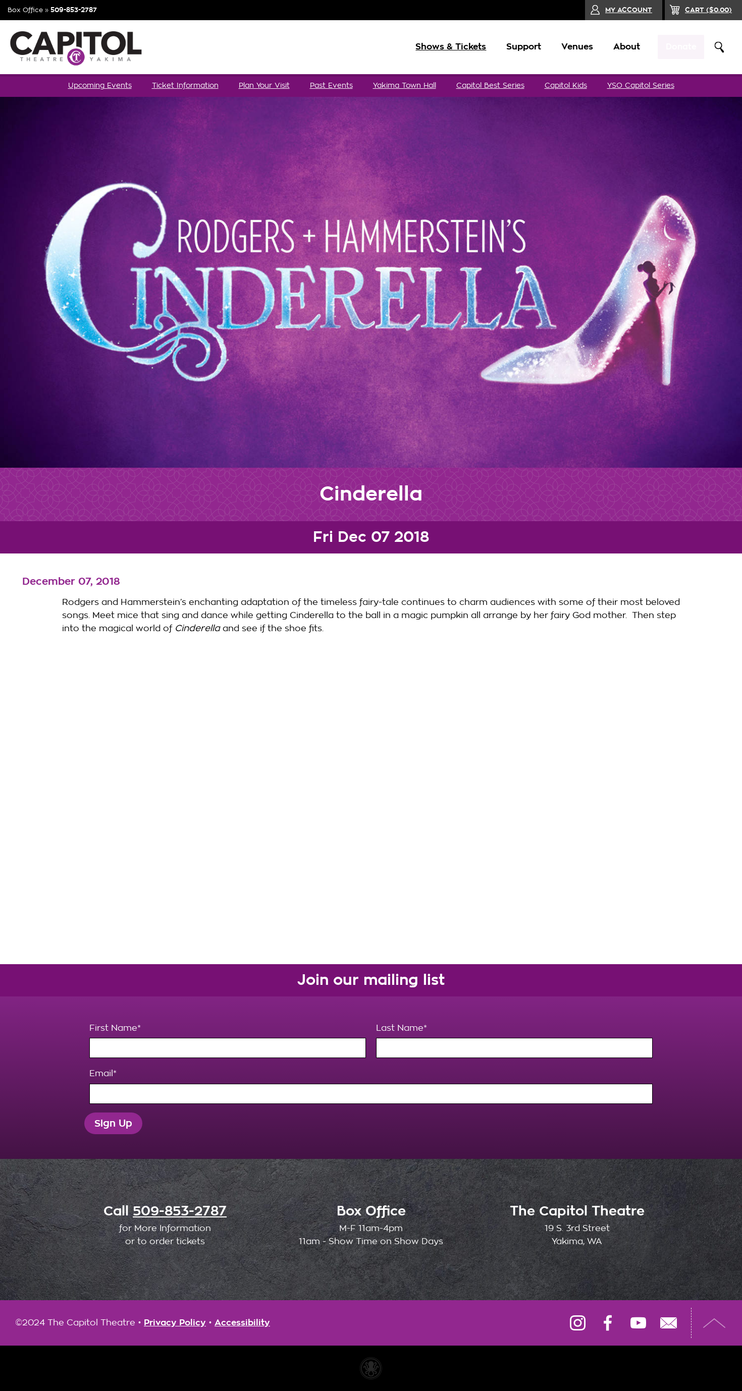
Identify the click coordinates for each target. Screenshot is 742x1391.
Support (518, 46)
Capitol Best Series (490, 85)
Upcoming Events (100, 85)
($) (708, 10)
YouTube (638, 1323)
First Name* (227, 1041)
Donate (678, 46)
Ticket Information (185, 85)
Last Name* (514, 1041)
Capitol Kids (566, 85)
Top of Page (714, 1323)
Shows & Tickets (445, 46)
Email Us (668, 1323)
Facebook (607, 1323)
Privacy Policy (175, 1322)
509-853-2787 (73, 10)
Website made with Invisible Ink (371, 1368)
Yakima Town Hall (404, 85)
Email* (371, 1086)
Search (719, 47)
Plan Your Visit (264, 85)
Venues (572, 46)
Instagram (577, 1323)
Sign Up (113, 1123)
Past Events (331, 85)
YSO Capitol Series (640, 85)
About (621, 46)
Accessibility (242, 1322)
